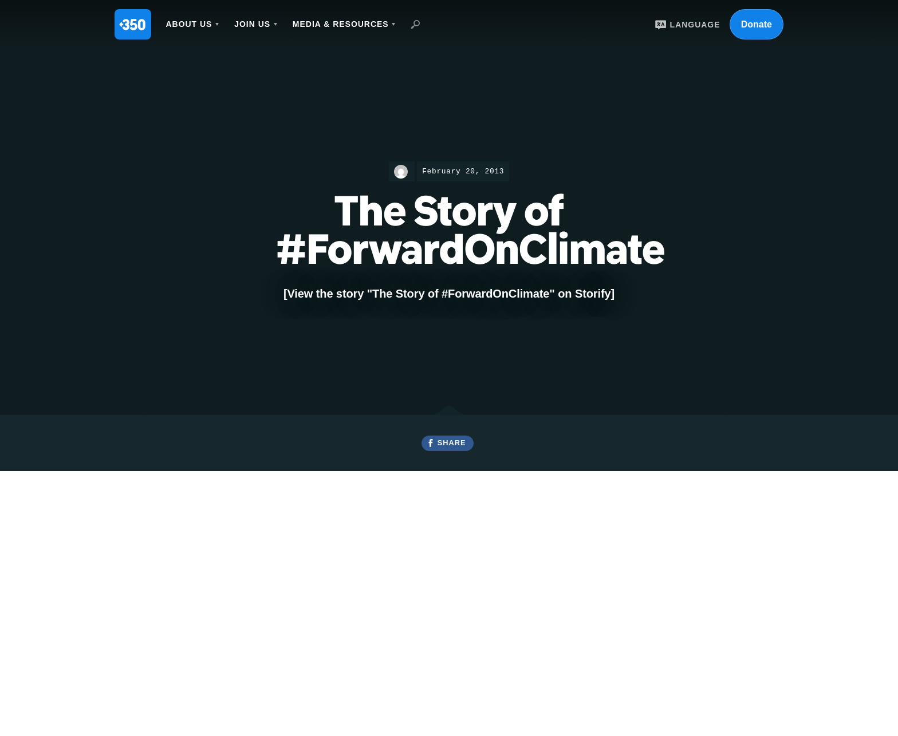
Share (452, 442)
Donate (756, 24)
